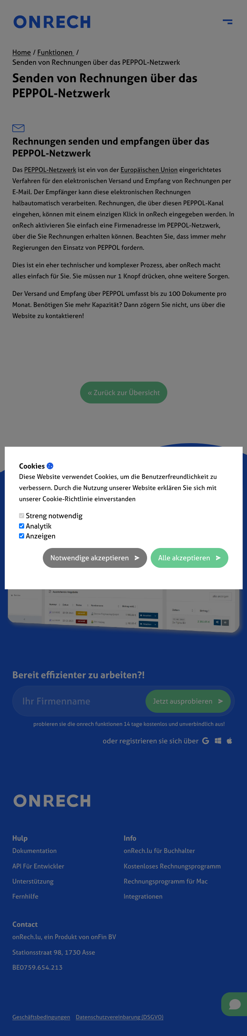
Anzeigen (41, 536)
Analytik (39, 526)
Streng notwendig (54, 516)
